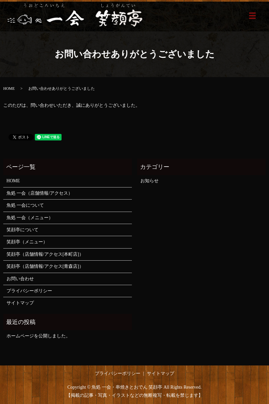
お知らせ (149, 180)
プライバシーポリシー (29, 290)
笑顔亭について (22, 229)
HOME (9, 88)
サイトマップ (20, 302)
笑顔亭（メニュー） (27, 241)
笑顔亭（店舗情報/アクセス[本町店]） (45, 254)
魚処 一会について (25, 205)
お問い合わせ (20, 278)
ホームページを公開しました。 (38, 335)
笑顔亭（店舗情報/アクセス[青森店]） (45, 266)
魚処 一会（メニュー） (30, 217)
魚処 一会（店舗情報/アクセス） (40, 193)
